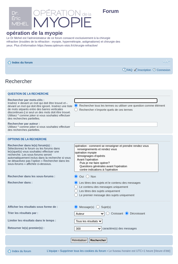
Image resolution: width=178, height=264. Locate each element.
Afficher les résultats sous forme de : (33, 206)
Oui (79, 176)
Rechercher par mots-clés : (26, 99)
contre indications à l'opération (116, 169)
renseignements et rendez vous (116, 149)
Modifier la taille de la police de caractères (166, 61)
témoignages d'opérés (116, 156)
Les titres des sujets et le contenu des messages (107, 182)
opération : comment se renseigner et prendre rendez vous (116, 146)
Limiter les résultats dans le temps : (32, 220)
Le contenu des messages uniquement (101, 186)
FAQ (129, 69)
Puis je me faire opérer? (116, 163)
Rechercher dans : (20, 182)
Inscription (144, 69)
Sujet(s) (103, 207)
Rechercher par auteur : (24, 123)
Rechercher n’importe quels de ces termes (103, 109)
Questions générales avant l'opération (116, 166)
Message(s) (84, 207)
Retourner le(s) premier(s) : (26, 227)
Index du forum (22, 62)
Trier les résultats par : (23, 212)
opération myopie (116, 152)
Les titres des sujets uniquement (97, 191)
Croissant (114, 213)
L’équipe (52, 250)
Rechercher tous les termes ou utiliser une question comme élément (119, 105)
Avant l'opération (116, 159)
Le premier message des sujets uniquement (104, 195)
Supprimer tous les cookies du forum (83, 250)
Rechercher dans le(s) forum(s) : (29, 145)
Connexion (163, 69)
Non (91, 176)
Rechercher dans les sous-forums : (31, 176)
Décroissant (135, 213)
